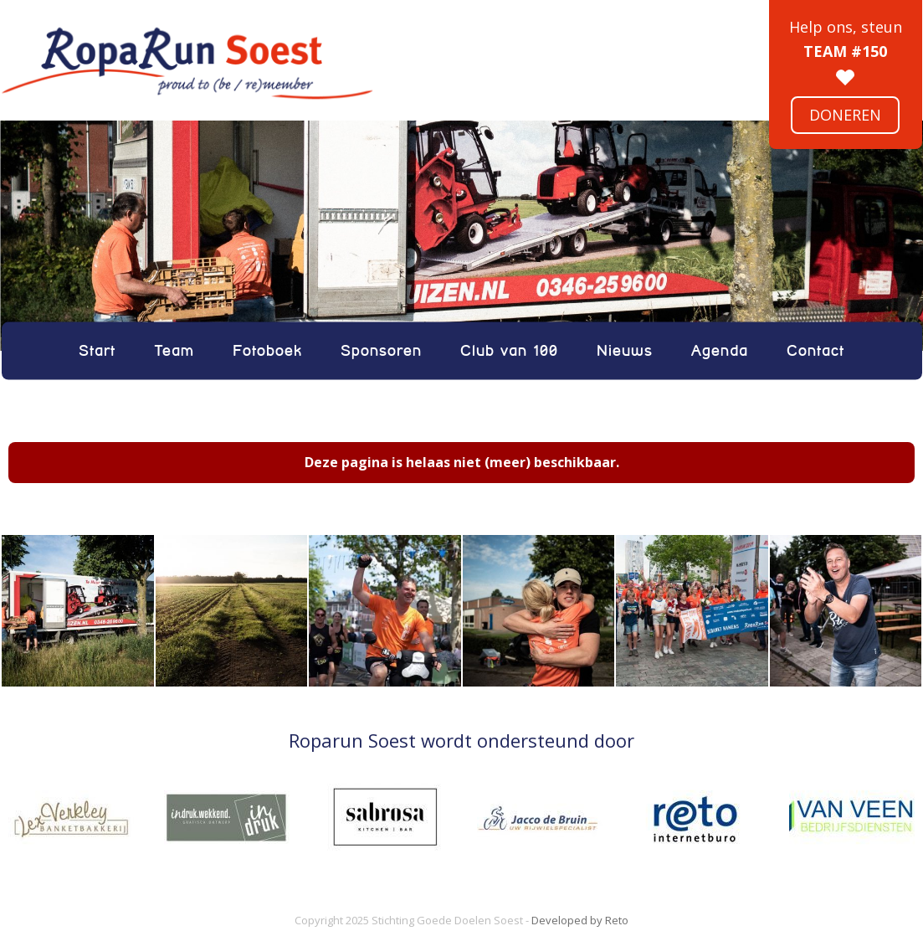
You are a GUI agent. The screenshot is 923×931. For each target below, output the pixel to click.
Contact (815, 350)
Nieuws (625, 350)
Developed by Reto (579, 920)
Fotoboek (267, 350)
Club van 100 (509, 350)
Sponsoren (381, 350)
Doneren (845, 115)
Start (97, 350)
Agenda (719, 350)
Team (174, 350)
